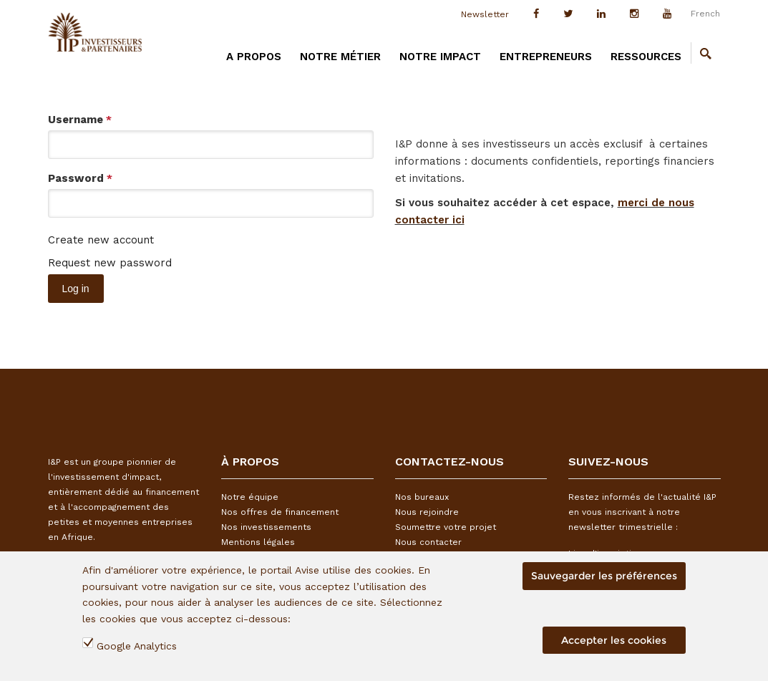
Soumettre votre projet (445, 527)
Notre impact (440, 56)
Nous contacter (428, 542)
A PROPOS (253, 56)
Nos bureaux (422, 497)
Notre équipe (249, 497)
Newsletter (485, 14)
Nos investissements (266, 527)
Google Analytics (137, 646)
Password (80, 178)
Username (80, 119)
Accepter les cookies (613, 640)
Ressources (646, 56)
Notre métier (340, 56)
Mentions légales (258, 542)
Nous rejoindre (427, 512)
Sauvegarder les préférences (604, 575)
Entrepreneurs (546, 56)
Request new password (110, 262)
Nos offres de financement (280, 512)
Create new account (101, 239)
